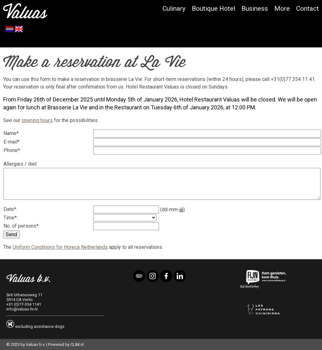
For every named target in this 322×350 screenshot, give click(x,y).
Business (254, 8)
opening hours (37, 120)
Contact (307, 8)
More (282, 8)
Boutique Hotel (213, 8)
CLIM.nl (77, 344)
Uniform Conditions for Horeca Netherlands (60, 247)
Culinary (173, 8)
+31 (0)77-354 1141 (23, 304)
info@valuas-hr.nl (22, 309)
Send (11, 234)
